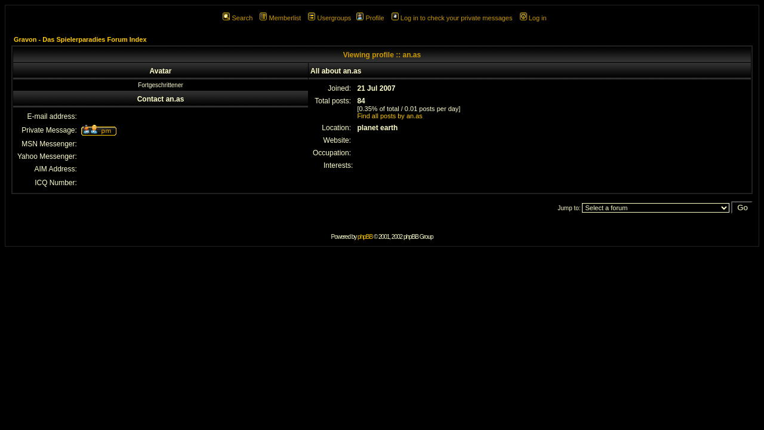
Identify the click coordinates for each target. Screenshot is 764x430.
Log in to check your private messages (452, 18)
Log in (533, 18)
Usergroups (329, 18)
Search (237, 18)
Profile (370, 18)
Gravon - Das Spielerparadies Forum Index (80, 39)
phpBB (365, 237)
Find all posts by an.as (389, 115)
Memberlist (280, 18)
